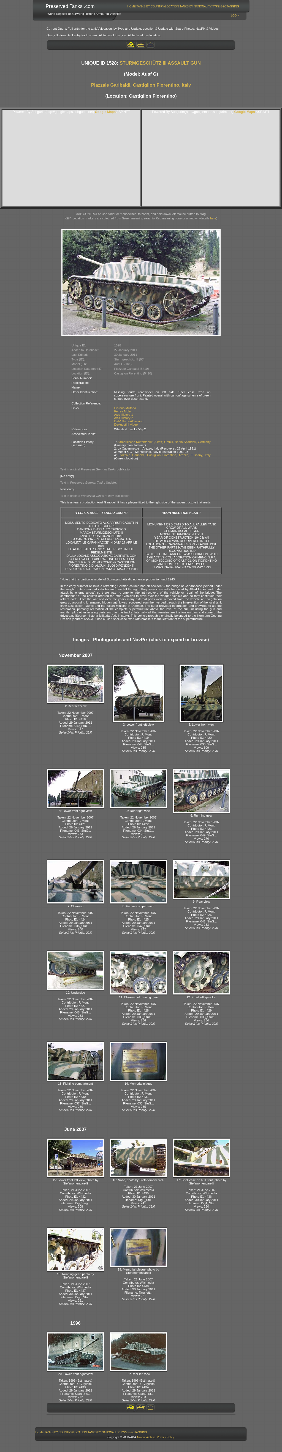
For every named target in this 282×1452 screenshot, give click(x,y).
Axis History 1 (123, 414)
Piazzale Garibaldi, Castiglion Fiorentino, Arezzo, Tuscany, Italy (165, 455)
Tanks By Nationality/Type (199, 6)
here (213, 218)
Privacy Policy (165, 1437)
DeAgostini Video (126, 424)
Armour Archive (146, 1437)
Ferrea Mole (122, 411)
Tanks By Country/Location (158, 6)
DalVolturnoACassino (128, 421)
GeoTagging (229, 6)
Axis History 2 (123, 418)
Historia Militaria (125, 408)
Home (132, 6)
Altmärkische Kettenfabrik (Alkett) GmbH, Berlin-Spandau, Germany (164, 441)
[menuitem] (131, 6)
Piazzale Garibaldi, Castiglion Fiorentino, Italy (141, 85)
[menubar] (183, 6)
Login (235, 15)
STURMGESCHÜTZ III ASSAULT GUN (160, 63)
